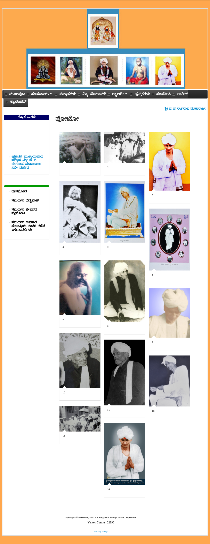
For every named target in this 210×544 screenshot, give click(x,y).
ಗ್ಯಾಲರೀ (118, 95)
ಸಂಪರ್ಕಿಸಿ (161, 95)
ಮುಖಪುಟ (15, 95)
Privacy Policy (100, 531)
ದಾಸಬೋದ (19, 192)
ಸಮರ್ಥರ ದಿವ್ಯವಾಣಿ (25, 201)
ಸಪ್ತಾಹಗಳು (65, 95)
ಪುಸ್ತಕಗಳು (140, 95)
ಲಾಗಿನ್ (179, 95)
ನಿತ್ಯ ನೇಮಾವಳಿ (92, 95)
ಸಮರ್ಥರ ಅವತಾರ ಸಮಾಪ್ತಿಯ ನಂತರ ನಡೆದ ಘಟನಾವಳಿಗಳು (28, 226)
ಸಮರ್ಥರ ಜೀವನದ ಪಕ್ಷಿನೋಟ (24, 212)
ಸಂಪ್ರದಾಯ (39, 95)
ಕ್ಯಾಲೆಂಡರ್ (16, 102)
